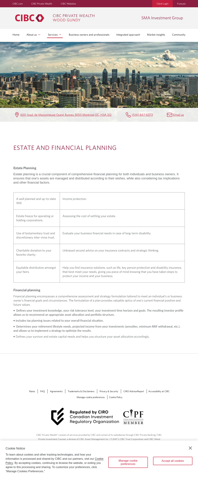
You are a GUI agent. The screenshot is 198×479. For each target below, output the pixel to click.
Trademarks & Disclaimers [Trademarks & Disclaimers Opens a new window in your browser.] (81, 391)
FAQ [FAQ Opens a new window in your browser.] (42, 391)
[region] (99, 459)
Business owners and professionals (89, 34)
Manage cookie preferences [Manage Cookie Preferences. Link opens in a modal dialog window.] (91, 397)
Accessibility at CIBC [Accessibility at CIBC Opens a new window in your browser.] (159, 391)
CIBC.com (18, 3)
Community (178, 34)
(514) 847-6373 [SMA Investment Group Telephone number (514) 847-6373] (142, 115)
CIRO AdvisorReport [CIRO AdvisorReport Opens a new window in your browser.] (133, 391)
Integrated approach (128, 34)
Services (55, 34)
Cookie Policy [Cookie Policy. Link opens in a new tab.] (115, 397)
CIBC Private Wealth (41, 3)
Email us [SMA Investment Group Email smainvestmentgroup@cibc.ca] (178, 115)
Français (181, 3)
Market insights (156, 34)
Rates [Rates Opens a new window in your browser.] (32, 391)
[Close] (190, 448)
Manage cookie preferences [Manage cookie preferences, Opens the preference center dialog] (128, 462)
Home (16, 34)
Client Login (162, 3)
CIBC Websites (68, 3)
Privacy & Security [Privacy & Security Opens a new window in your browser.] (109, 391)
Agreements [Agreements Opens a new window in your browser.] (56, 391)
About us (33, 34)
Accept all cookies (173, 460)
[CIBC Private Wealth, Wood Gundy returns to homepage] (76, 18)
